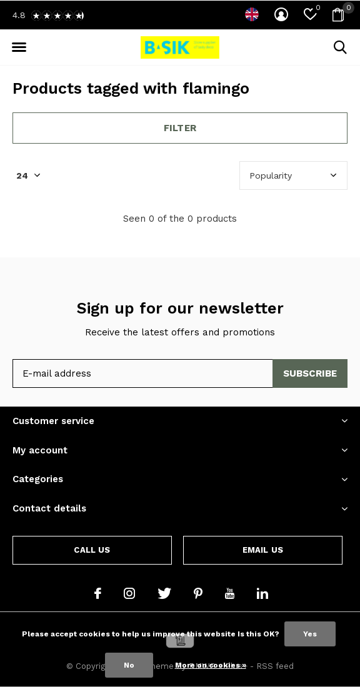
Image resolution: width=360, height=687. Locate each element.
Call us (92, 550)
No (129, 665)
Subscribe (310, 373)
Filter (180, 128)
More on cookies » (210, 665)
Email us (262, 550)
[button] (19, 47)
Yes (310, 634)
